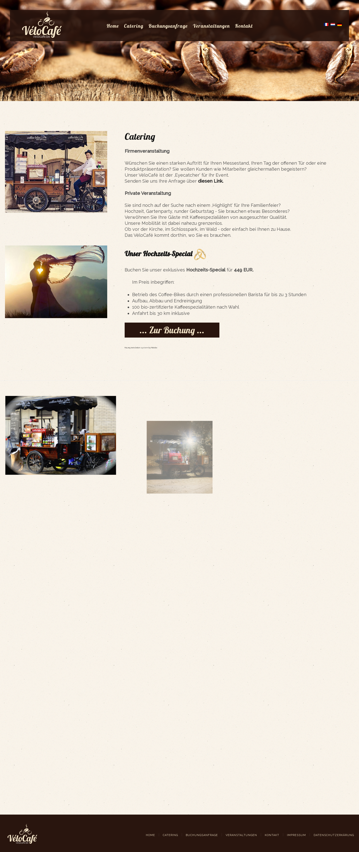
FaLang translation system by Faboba (141, 347)
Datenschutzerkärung (334, 835)
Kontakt (244, 26)
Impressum (296, 835)
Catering (133, 26)
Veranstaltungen (211, 26)
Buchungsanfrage (168, 26)
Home (112, 26)
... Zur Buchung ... (172, 330)
